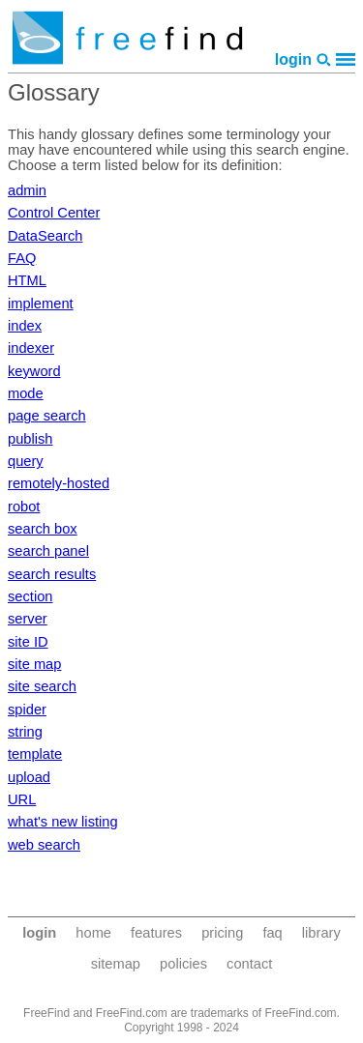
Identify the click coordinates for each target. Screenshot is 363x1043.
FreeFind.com (301, 1013)
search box (42, 528)
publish (30, 439)
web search (44, 845)
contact (249, 963)
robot (24, 506)
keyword (34, 371)
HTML (27, 280)
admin (27, 190)
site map (34, 664)
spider (27, 709)
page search (47, 415)
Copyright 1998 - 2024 (181, 1027)
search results (52, 574)
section (30, 596)
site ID (28, 642)
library (321, 933)
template (35, 754)
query (26, 461)
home (93, 933)
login (293, 59)
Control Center (54, 212)
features (156, 933)
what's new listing (63, 821)
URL (22, 799)
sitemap (115, 963)
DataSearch (45, 236)
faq (272, 933)
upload (29, 777)
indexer (31, 348)
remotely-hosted (58, 483)
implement (41, 303)
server (27, 618)
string (25, 731)
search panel (48, 551)
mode (26, 393)
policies (183, 963)
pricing (222, 933)
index (25, 325)
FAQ (22, 258)
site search (42, 686)
